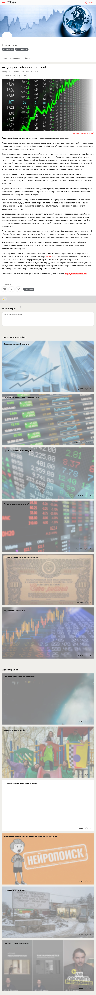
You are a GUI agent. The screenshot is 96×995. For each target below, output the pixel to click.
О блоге (26, 58)
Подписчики (15, 58)
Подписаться (8, 49)
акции (48, 256)
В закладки (29, 289)
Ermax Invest (10, 45)
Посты (4, 58)
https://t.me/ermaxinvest (76, 273)
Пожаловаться (21, 49)
